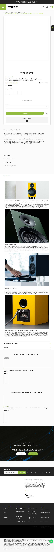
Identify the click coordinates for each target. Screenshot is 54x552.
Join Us (21, 454)
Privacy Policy (19, 516)
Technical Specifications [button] (27, 343)
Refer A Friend (31, 511)
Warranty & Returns (20, 511)
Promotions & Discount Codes (44, 520)
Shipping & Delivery (20, 508)
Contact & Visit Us (8, 520)
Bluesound (6, 406)
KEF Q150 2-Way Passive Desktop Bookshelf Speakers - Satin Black (18, 370)
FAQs (5, 512)
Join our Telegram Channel (32, 518)
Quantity (7, 104)
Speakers (9, 12)
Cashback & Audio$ (45, 512)
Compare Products (47, 7)
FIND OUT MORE (33, 454)
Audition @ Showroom (6, 509)
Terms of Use (19, 513)
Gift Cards (42, 515)
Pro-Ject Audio (9, 77)
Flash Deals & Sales (45, 517)
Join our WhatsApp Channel (32, 514)
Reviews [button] (27, 347)
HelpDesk (6, 515)
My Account (6, 517)
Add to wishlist (46, 113)
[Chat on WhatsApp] (51, 541)
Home (5, 12)
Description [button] (27, 176)
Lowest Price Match (45, 510)
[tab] (27, 176)
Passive (23, 12)
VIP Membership (32, 521)
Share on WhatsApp (33, 508)
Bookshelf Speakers (16, 12)
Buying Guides (19, 518)
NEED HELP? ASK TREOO (27, 100)
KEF (4, 369)
